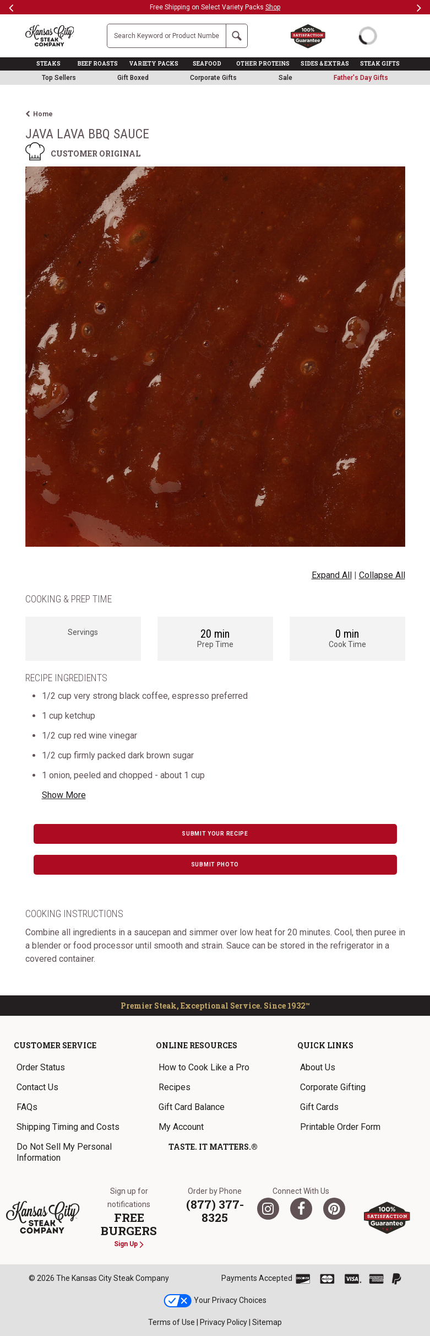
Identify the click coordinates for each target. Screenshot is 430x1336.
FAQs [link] (27, 1107)
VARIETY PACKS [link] (153, 63)
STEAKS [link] (48, 63)
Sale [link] (285, 78)
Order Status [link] (41, 1067)
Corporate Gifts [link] (213, 78)
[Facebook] (301, 1209)
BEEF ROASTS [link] (98, 63)
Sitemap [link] (267, 1322)
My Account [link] (181, 1127)
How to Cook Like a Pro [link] (204, 1067)
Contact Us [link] (37, 1087)
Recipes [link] (174, 1087)
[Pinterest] (334, 1209)
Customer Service (55, 1045)
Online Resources (196, 1045)
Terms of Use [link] (171, 1322)
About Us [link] (317, 1067)
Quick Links (325, 1045)
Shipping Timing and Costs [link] (68, 1127)
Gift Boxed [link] (133, 78)
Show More (64, 795)
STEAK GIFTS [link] (380, 63)
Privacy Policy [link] (223, 1322)
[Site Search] (166, 35)
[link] (361, 78)
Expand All (332, 575)
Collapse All (382, 575)
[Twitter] (268, 1209)
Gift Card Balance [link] (192, 1107)
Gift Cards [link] (319, 1107)
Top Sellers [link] (59, 78)
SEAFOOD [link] (207, 63)
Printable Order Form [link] (340, 1127)
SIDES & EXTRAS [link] (325, 63)
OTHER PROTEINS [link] (263, 63)
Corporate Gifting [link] (333, 1087)
